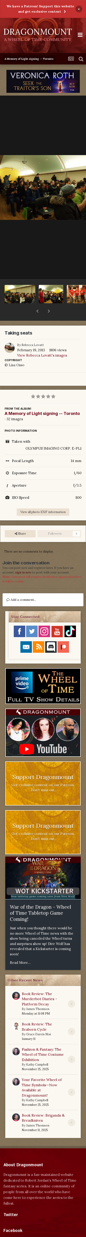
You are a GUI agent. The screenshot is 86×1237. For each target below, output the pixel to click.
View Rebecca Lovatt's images (42, 343)
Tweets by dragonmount (23, 1211)
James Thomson (37, 997)
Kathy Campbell (37, 1053)
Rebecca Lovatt (33, 333)
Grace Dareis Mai (38, 1022)
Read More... (20, 950)
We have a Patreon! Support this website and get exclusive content (40, 9)
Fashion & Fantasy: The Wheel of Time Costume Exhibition (43, 1042)
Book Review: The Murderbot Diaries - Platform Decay (39, 986)
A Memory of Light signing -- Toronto (42, 401)
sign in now (23, 560)
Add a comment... (21, 588)
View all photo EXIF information (43, 500)
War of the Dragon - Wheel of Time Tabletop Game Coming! (40, 901)
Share (20, 521)
